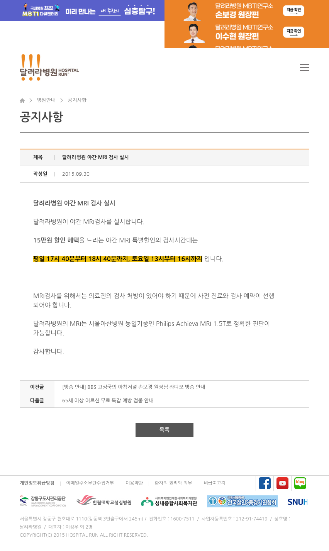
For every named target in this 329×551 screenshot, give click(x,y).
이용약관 (134, 483)
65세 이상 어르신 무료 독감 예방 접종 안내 (108, 400)
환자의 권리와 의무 (173, 483)
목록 (164, 429)
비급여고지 (214, 483)
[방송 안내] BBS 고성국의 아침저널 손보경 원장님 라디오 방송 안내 (133, 387)
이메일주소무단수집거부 (90, 483)
